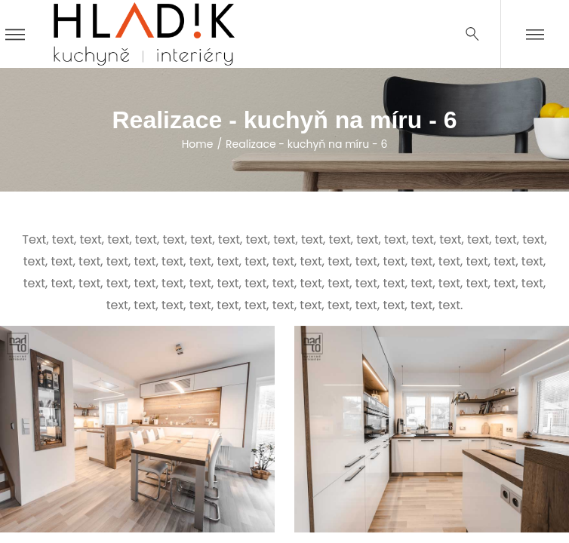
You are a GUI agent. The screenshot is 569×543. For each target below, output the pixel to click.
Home (198, 144)
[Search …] (472, 33)
